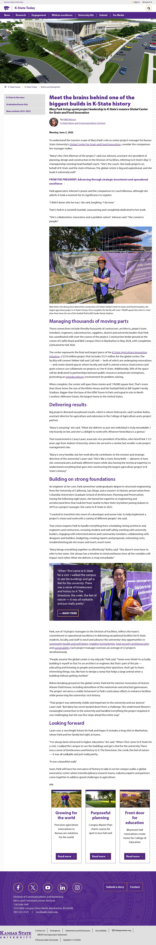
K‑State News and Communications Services (83, 123)
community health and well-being (68, 643)
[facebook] (18, 887)
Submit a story (115, 887)
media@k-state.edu (47, 912)
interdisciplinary (75, 376)
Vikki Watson (69, 119)
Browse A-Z (147, 2)
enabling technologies (102, 643)
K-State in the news (15, 97)
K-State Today (25, 8)
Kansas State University (13, 2)
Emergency (55, 930)
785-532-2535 (21, 912)
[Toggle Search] (149, 8)
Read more (66, 856)
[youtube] (48, 887)
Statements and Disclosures (77, 930)
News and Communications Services (34, 900)
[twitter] (33, 887)
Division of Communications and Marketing (38, 896)
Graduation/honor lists (17, 104)
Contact (135, 887)
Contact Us (40, 930)
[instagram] (77, 887)
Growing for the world (66, 815)
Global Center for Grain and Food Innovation (95, 144)
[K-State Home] (7, 8)
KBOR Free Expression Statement (52, 934)
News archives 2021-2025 (18, 111)
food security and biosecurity (132, 643)
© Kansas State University (46, 940)
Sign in (137, 2)
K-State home (12, 87)
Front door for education (134, 817)
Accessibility (101, 930)
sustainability (61, 647)
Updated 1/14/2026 (72, 940)
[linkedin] (62, 887)
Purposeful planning (100, 815)
